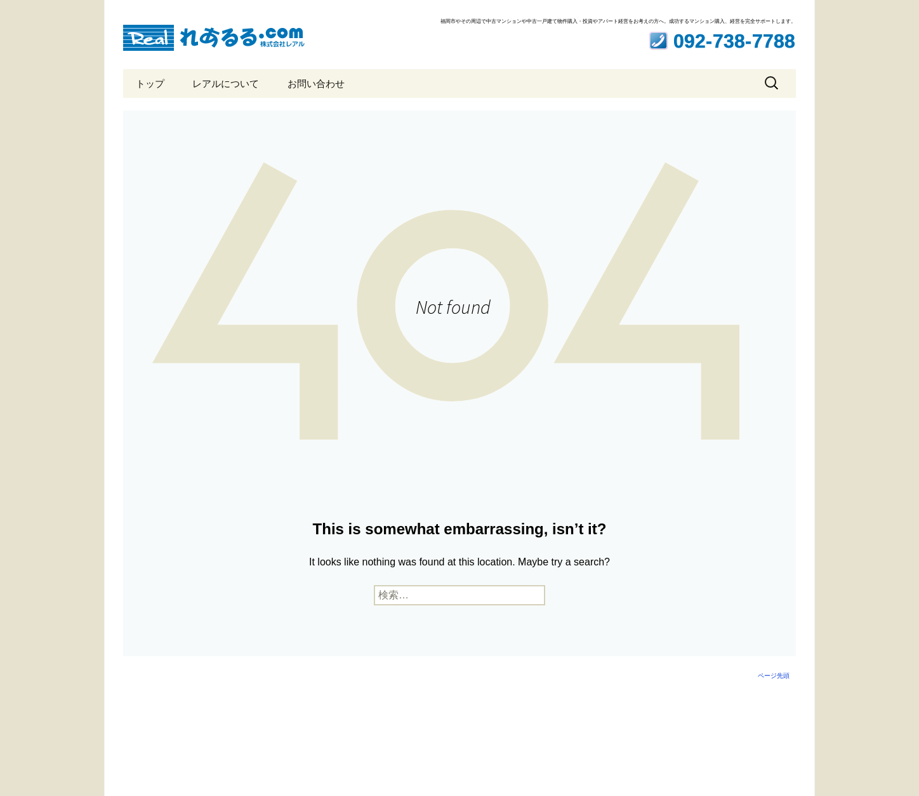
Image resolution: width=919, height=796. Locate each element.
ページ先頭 (774, 675)
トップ (150, 83)
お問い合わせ (316, 83)
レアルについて (225, 83)
